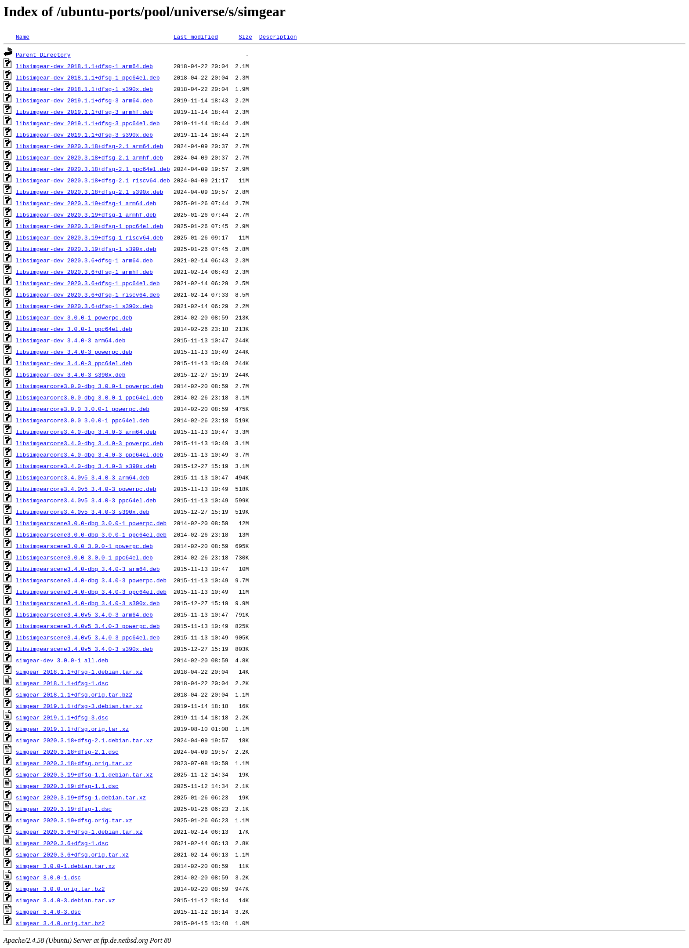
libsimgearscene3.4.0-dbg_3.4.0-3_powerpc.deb (91, 580)
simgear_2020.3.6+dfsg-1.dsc (62, 843)
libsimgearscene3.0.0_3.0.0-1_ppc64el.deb (84, 557)
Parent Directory (43, 54)
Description (278, 36)
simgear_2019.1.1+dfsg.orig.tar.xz (72, 729)
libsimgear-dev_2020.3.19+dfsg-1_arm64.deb (86, 203)
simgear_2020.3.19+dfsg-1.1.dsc (67, 786)
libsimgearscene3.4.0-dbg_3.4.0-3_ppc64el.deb (91, 592)
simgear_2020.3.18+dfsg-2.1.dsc (67, 751)
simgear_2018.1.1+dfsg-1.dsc (62, 683)
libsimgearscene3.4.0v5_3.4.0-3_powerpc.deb (88, 626)
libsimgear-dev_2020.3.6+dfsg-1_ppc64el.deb (88, 283)
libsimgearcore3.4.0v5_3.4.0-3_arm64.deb (82, 477)
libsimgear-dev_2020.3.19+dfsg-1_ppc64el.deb (89, 226)
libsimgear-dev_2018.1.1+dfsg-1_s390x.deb (84, 89)
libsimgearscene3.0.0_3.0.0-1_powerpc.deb (84, 546)
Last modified (196, 36)
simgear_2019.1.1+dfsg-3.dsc (62, 717)
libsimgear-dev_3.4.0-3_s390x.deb (71, 374)
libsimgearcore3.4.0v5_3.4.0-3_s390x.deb (82, 512)
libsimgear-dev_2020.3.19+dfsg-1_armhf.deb (86, 214)
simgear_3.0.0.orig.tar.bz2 (60, 889)
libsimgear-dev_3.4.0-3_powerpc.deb (74, 352)
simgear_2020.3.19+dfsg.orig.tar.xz (74, 820)
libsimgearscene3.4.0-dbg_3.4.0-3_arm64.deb (88, 569)
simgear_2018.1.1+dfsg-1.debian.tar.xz (79, 672)
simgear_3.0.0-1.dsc (48, 877)
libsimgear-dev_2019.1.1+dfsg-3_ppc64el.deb (88, 123)
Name (22, 36)
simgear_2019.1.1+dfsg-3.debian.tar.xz (79, 706)
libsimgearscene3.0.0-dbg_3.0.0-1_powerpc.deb (91, 523)
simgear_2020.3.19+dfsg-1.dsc (64, 809)
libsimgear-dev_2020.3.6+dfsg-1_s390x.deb (84, 306)
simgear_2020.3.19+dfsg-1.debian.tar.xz (81, 797)
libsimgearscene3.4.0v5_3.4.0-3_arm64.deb (84, 614)
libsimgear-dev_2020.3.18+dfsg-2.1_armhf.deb (89, 157)
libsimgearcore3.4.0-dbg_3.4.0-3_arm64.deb (86, 432)
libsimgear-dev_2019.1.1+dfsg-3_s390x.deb (84, 134)
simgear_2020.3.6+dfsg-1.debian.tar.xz (79, 831)
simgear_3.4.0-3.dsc (48, 911)
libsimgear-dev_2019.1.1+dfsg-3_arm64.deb (84, 100)
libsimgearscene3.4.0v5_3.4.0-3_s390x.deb (84, 649)
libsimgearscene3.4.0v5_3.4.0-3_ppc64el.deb (88, 637)
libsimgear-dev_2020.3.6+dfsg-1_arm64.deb (84, 260)
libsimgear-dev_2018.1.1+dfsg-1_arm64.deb (84, 66)
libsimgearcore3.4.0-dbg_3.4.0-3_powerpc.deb (89, 443)
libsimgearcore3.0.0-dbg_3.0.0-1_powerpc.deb (89, 386)
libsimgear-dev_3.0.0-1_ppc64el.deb (74, 329)
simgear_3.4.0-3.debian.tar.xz (65, 900)
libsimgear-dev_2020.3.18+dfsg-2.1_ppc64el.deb (93, 169)
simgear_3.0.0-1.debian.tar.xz (65, 866)
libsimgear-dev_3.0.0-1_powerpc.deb (74, 317)
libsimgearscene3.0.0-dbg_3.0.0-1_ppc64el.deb (91, 534)
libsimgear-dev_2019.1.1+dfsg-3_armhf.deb (84, 112)
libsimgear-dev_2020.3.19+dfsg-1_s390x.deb (86, 249)
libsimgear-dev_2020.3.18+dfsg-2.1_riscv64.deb (93, 180)
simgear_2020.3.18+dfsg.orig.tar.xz (74, 763)
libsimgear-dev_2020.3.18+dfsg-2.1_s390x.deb (89, 192)
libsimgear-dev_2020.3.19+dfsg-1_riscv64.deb (89, 237)
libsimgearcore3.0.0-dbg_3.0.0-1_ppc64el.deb (89, 397)
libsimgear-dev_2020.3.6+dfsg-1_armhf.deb (84, 272)
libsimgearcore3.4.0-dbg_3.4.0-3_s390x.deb (86, 466)
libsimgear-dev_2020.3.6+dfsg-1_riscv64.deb (88, 294)
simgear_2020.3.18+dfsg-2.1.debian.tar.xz (84, 740)
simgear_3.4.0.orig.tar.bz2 (60, 923)
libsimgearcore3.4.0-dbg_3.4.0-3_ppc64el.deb (89, 454)
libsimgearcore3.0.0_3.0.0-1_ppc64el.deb (82, 420)
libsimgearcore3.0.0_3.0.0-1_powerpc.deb (82, 409)
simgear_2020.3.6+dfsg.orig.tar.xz (72, 854)
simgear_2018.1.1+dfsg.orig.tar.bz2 (74, 694)
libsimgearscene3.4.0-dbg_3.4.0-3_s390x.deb (88, 603)
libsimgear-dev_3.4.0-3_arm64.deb (71, 340)
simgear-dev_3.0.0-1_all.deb (62, 660)
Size (245, 36)
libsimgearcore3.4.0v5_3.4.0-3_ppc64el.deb (86, 500)
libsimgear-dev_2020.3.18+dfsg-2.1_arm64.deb (89, 146)
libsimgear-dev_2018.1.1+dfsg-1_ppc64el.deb (88, 77)
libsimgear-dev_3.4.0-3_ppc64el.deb (74, 363)
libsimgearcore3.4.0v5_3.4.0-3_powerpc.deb (86, 489)
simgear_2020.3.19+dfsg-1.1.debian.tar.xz (84, 774)
